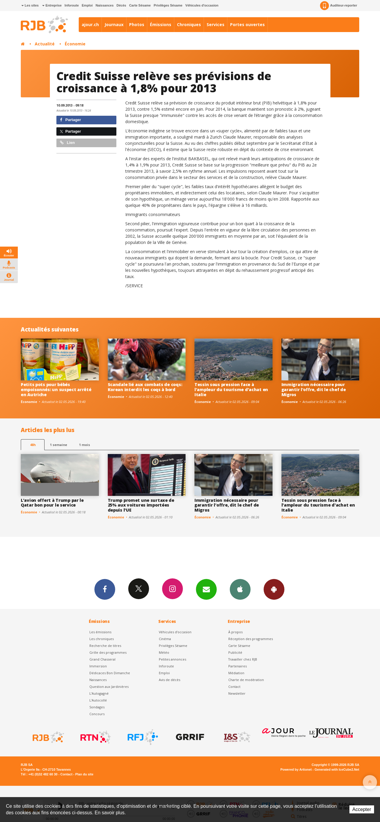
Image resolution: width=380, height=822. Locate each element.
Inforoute (72, 5)
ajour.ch (90, 24)
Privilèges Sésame (168, 5)
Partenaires (237, 666)
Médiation (236, 673)
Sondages (96, 707)
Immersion (98, 666)
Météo (164, 652)
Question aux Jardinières (109, 686)
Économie (75, 44)
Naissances (105, 5)
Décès (121, 5)
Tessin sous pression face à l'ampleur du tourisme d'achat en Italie (231, 389)
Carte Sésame (140, 5)
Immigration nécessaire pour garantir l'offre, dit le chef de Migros (313, 389)
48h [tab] (33, 444)
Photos (136, 24)
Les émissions (100, 632)
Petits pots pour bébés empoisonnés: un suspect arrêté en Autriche (56, 389)
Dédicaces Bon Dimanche (109, 673)
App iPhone (240, 589)
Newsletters (206, 589)
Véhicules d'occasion (201, 5)
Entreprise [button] (51, 5)
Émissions (160, 24)
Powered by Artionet (296, 769)
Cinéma (165, 639)
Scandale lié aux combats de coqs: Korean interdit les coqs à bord (145, 387)
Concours (96, 714)
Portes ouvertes (247, 24)
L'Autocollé (98, 700)
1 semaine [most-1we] (58, 444)
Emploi (87, 5)
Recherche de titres (105, 646)
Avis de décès (169, 680)
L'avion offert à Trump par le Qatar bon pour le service (52, 502)
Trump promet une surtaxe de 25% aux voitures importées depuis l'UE (141, 505)
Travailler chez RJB (242, 659)
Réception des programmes (250, 639)
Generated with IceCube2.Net (337, 769)
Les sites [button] (30, 5)
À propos (235, 632)
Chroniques (189, 24)
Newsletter (237, 693)
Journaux (114, 24)
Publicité (235, 652)
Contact (234, 686)
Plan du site (84, 774)
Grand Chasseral (102, 659)
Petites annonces (172, 659)
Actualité (45, 44)
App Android (274, 589)
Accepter (361, 809)
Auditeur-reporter (338, 5)
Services (215, 24)
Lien (67, 142)
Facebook (104, 589)
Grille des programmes (107, 652)
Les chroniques (101, 639)
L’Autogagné (99, 693)
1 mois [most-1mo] (84, 444)
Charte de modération (246, 680)
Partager (70, 120)
